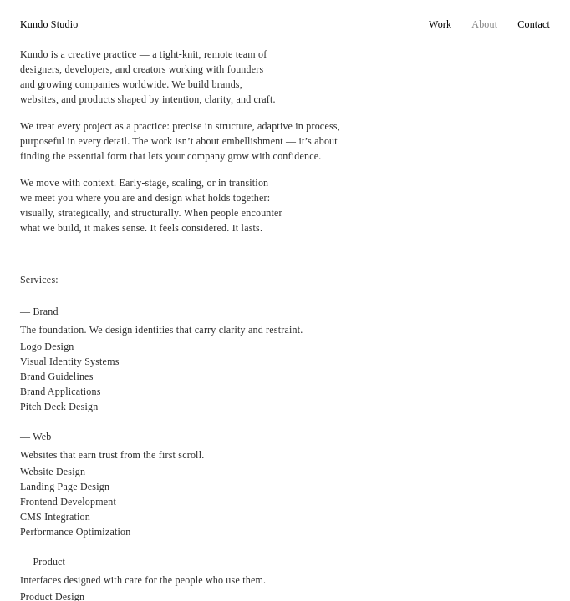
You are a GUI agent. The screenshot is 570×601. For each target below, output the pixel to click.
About (484, 24)
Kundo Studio (49, 24)
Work (440, 24)
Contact (533, 24)
